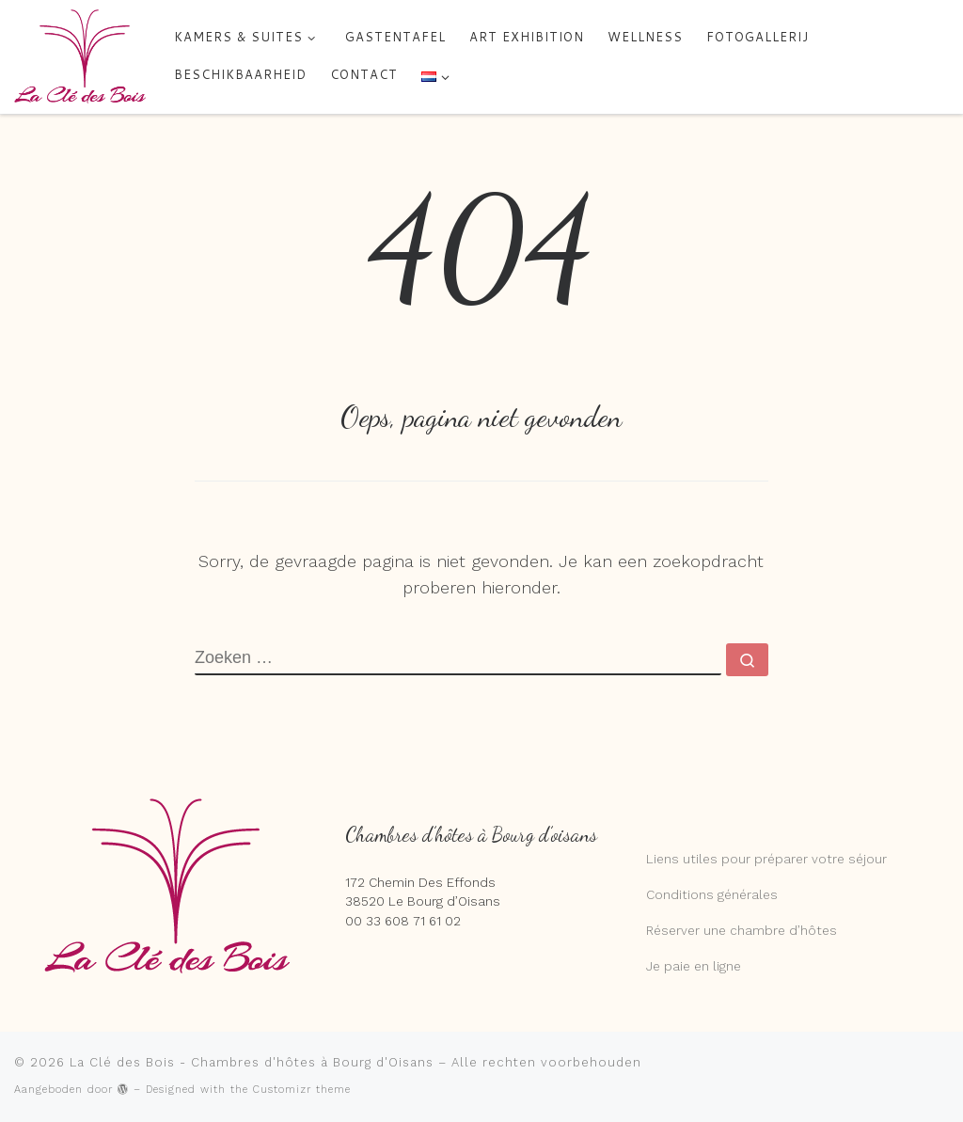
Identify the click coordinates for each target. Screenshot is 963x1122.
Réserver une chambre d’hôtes (741, 930)
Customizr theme (302, 1089)
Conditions (680, 894)
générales (746, 894)
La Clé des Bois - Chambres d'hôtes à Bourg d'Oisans (252, 1062)
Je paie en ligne (693, 965)
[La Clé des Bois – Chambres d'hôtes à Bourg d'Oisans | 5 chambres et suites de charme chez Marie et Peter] (80, 55)
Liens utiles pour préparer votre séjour (766, 858)
